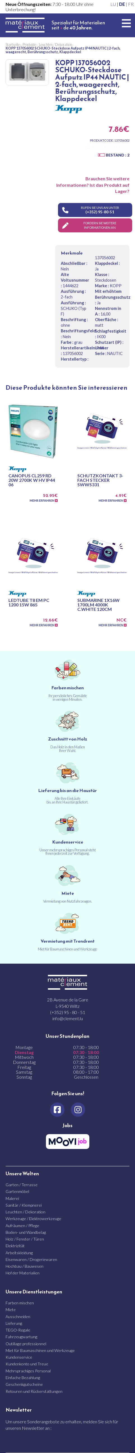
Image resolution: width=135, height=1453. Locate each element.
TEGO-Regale (18, 1330)
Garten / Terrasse (22, 1184)
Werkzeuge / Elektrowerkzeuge (33, 1218)
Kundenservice (19, 1357)
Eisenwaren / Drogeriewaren (31, 1259)
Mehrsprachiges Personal (28, 1370)
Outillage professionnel (26, 1343)
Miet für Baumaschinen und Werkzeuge (40, 1350)
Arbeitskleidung (19, 1252)
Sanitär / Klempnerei (24, 1205)
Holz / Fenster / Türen (25, 1239)
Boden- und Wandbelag (26, 1232)
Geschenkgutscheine (24, 1384)
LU (113, 4)
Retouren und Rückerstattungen (34, 1391)
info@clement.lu (67, 1018)
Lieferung (14, 1323)
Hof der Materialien (22, 1272)
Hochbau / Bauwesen (24, 1266)
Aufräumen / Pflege (22, 1225)
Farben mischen (20, 1302)
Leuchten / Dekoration (25, 1211)
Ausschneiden (18, 1316)
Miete (11, 1309)
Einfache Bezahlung (23, 1377)
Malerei (12, 1198)
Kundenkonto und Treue (27, 1363)
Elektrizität (15, 1245)
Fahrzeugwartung (21, 1336)
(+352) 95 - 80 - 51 (67, 1012)
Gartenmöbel (17, 1191)
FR (131, 4)
